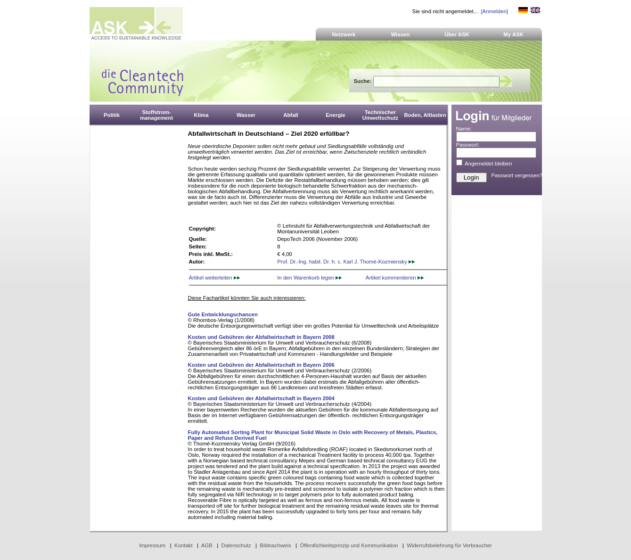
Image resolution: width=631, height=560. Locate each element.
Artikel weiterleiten (214, 277)
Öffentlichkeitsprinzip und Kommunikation (349, 545)
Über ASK (456, 34)
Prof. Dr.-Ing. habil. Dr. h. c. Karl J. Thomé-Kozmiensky (346, 261)
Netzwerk (344, 34)
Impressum (152, 545)
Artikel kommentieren (395, 277)
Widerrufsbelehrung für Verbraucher (449, 545)
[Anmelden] (494, 11)
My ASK (513, 34)
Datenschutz (236, 545)
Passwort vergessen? (517, 175)
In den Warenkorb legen (309, 277)
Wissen (400, 34)
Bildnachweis (275, 545)
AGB (207, 545)
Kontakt (183, 545)
